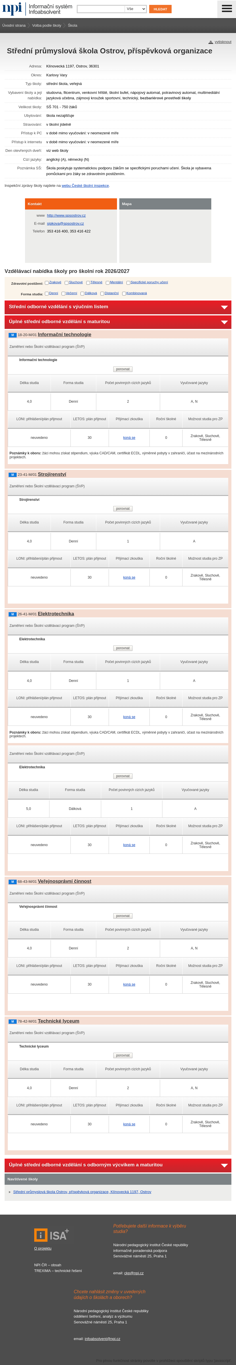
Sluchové (76, 282)
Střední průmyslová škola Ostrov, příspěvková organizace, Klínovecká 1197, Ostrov (82, 1192)
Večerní (71, 293)
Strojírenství (52, 474)
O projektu (42, 1248)
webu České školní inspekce (85, 185)
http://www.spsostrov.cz (66, 215)
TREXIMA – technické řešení (58, 1271)
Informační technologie (64, 334)
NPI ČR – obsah (47, 1265)
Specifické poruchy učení (149, 282)
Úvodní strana (14, 25)
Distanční (112, 293)
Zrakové (55, 282)
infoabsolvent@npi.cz (102, 1339)
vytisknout (223, 42)
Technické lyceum (58, 1021)
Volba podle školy (46, 25)
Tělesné (97, 282)
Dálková (91, 293)
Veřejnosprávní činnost (64, 881)
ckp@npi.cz (133, 1273)
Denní (53, 293)
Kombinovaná (136, 293)
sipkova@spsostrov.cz (65, 223)
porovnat (123, 369)
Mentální (116, 282)
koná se (129, 438)
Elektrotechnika (56, 613)
